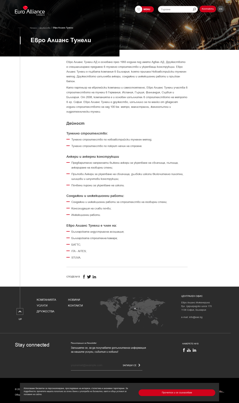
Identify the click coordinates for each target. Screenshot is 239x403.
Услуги (42, 305)
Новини (74, 300)
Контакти (208, 8)
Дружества (44, 28)
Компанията (46, 300)
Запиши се (131, 365)
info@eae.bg (195, 317)
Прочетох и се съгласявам (177, 392)
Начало (33, 28)
